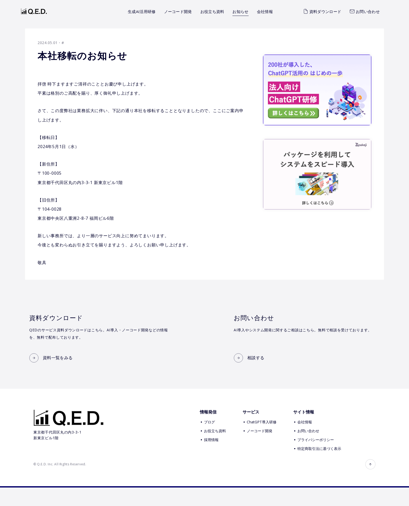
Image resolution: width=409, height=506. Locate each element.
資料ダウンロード (322, 11)
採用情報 (211, 457)
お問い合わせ (365, 11)
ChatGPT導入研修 (261, 440)
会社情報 (265, 11)
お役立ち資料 (212, 11)
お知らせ (240, 11)
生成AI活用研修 (141, 11)
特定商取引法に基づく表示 (319, 466)
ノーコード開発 (178, 11)
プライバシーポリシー (315, 457)
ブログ (209, 440)
